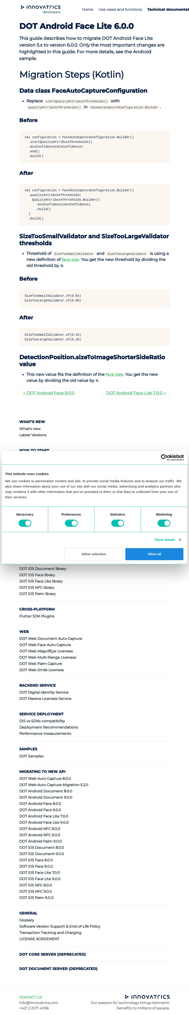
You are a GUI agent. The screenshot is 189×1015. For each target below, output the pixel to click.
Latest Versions (32, 435)
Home (87, 9)
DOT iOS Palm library (37, 594)
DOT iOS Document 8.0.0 (41, 847)
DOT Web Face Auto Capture (45, 645)
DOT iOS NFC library (36, 587)
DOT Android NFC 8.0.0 (39, 829)
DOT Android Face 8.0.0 (40, 804)
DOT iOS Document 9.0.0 (41, 854)
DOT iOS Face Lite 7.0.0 (39, 873)
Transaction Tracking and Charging (50, 933)
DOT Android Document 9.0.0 (45, 797)
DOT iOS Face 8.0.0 (36, 860)
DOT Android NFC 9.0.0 (39, 835)
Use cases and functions (120, 9)
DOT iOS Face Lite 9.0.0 (39, 879)
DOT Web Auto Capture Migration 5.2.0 (53, 785)
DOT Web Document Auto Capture (50, 639)
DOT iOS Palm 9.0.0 (36, 898)
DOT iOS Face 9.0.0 (36, 866)
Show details (165, 540)
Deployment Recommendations (48, 727)
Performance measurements (45, 733)
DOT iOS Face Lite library (41, 581)
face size (70, 259)
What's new (30, 429)
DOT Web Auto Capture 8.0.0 (45, 778)
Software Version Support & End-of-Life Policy (59, 926)
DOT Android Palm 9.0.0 (40, 841)
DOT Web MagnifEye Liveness (46, 651)
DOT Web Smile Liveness (41, 670)
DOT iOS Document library (42, 569)
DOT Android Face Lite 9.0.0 (44, 822)
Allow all (154, 554)
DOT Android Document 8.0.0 (45, 791)
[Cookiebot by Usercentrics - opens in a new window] (164, 457)
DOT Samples (31, 756)
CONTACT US (30, 997)
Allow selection (94, 554)
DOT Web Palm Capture (40, 664)
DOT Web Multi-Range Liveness (47, 657)
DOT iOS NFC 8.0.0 (35, 885)
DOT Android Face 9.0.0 (40, 810)
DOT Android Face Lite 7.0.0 (43, 816)
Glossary (26, 920)
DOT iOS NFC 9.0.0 (35, 891)
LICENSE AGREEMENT (39, 939)
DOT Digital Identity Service (44, 692)
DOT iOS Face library (37, 575)
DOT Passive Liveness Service (45, 699)
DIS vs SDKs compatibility (42, 721)
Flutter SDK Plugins (36, 616)
